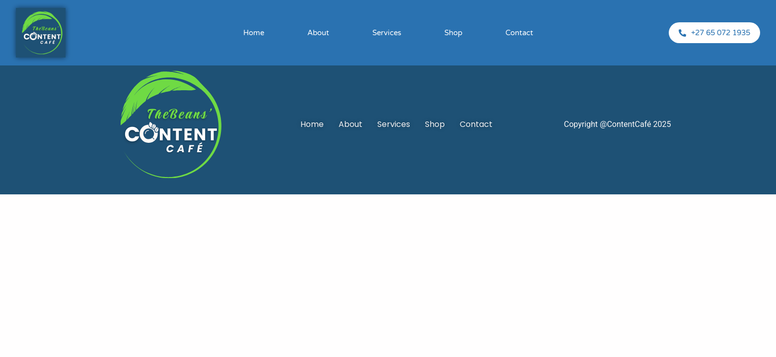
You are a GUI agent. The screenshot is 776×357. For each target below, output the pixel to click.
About (318, 32)
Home (253, 32)
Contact (519, 32)
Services (386, 32)
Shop (453, 32)
